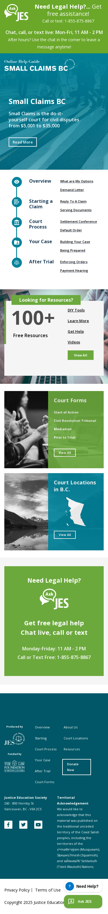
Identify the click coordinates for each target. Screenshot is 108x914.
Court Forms (44, 782)
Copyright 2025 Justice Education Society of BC (48, 902)
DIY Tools (76, 310)
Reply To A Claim (73, 201)
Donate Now (73, 767)
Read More (23, 142)
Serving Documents (76, 210)
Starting (41, 738)
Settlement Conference (78, 221)
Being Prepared (72, 250)
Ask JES (79, 901)
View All (80, 355)
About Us (70, 727)
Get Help (76, 331)
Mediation (63, 429)
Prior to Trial (64, 437)
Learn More (78, 320)
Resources (72, 749)
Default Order (71, 230)
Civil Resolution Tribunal (75, 420)
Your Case (42, 760)
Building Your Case (75, 241)
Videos (74, 342)
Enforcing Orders (74, 262)
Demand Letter (72, 190)
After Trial (42, 771)
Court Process (45, 749)
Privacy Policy (17, 890)
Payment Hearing (74, 270)
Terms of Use (48, 890)
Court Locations (76, 738)
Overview (42, 727)
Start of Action (66, 412)
